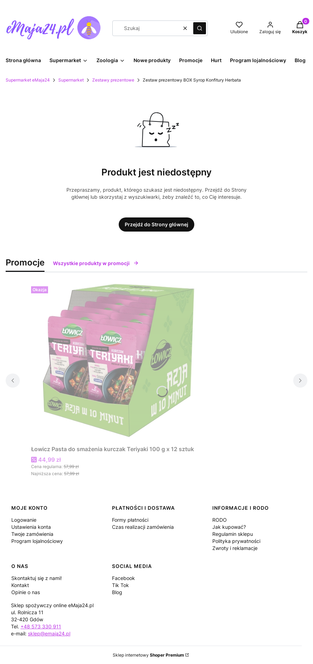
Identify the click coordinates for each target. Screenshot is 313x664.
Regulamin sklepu (232, 534)
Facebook (123, 578)
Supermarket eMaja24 (28, 80)
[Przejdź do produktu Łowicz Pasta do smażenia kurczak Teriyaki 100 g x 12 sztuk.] (119, 362)
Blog (117, 592)
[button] (199, 28)
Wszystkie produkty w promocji (96, 263)
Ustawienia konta (31, 527)
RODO (219, 520)
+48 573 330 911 (40, 626)
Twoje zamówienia (32, 534)
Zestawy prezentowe (113, 80)
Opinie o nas (25, 592)
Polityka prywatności (236, 541)
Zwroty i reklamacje (235, 548)
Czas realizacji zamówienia (143, 527)
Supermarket (71, 80)
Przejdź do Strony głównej (156, 224)
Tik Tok (120, 585)
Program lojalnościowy (37, 541)
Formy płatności (130, 520)
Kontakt (20, 585)
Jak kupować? (229, 527)
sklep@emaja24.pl (49, 633)
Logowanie (23, 520)
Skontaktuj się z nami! (36, 578)
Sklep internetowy (148, 655)
